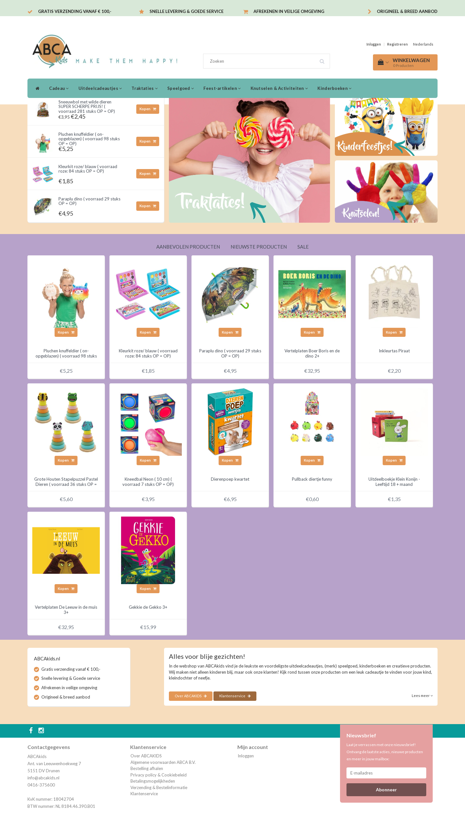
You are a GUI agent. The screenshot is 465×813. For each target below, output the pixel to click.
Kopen (148, 109)
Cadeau (58, 88)
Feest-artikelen (222, 88)
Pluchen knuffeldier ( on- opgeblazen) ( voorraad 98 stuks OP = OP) (89, 139)
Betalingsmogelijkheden (152, 781)
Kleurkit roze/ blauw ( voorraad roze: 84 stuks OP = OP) (87, 169)
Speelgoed (180, 88)
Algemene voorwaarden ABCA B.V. (163, 762)
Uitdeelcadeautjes (100, 88)
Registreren (397, 44)
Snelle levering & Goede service (186, 11)
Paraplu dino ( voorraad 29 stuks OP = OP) (89, 201)
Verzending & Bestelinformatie (158, 787)
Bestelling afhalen (146, 768)
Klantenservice (235, 696)
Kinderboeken (334, 88)
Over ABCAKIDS (191, 696)
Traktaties (144, 88)
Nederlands (423, 44)
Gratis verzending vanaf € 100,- (74, 11)
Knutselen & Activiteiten (279, 88)
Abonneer (386, 789)
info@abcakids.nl (43, 777)
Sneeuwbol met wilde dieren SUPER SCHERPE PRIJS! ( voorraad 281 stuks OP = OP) (86, 106)
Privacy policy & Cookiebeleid (158, 774)
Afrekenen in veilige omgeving (288, 11)
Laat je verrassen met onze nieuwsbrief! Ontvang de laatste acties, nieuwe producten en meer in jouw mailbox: (384, 751)
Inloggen (374, 44)
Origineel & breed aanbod (407, 11)
